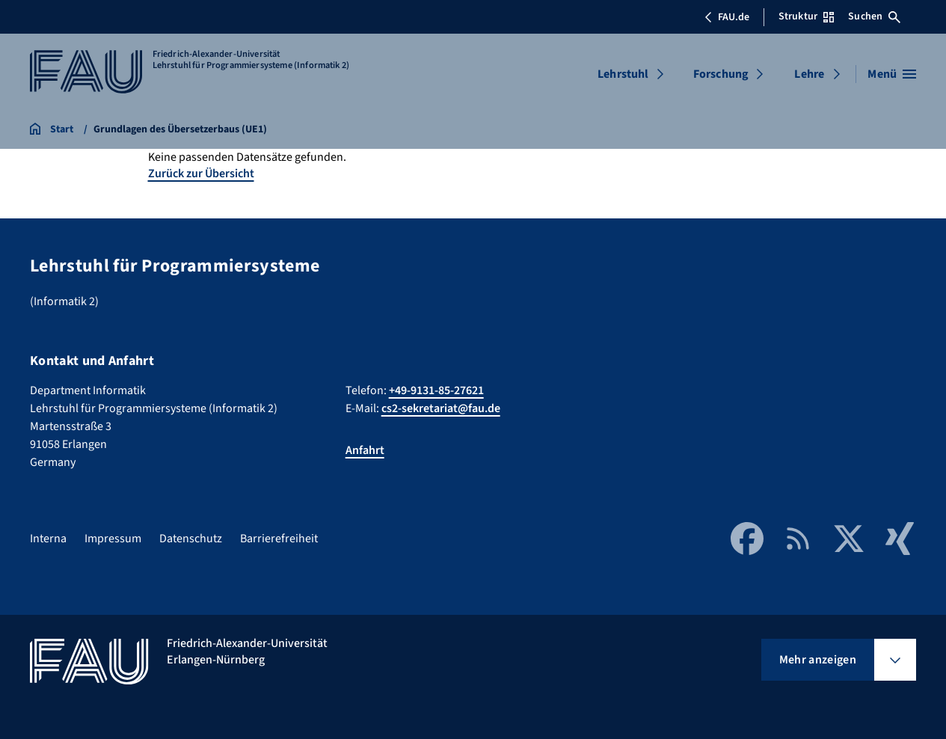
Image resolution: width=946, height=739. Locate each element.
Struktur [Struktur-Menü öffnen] (806, 16)
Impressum (113, 538)
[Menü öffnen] (891, 74)
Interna (48, 538)
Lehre (809, 74)
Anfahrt (364, 450)
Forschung (721, 74)
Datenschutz (190, 538)
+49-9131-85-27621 (436, 390)
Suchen (874, 16)
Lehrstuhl (623, 74)
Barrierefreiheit (279, 538)
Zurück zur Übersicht (201, 173)
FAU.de (727, 17)
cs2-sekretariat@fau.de (440, 408)
